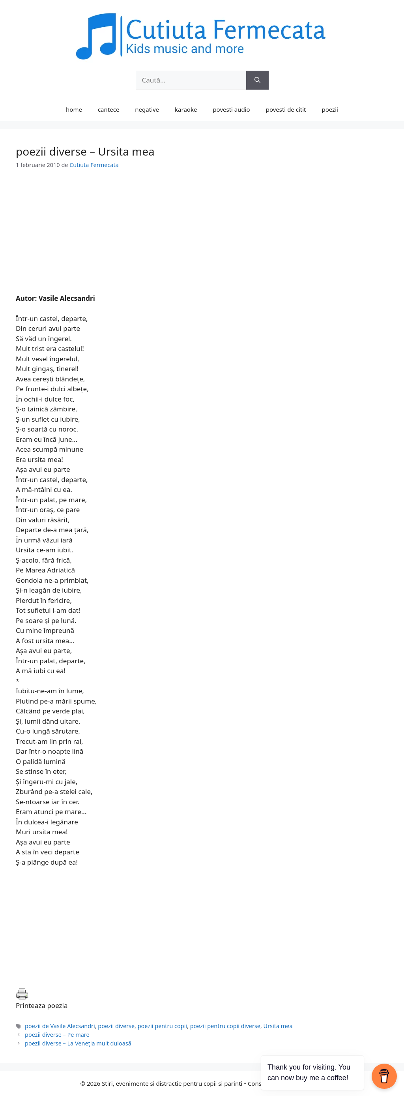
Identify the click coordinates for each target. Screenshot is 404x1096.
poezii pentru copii (162, 1026)
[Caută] (257, 80)
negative (147, 109)
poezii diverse (116, 1026)
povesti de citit (286, 109)
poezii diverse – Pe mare (57, 1034)
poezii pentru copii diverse (225, 1026)
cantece (108, 109)
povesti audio (231, 109)
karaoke (186, 109)
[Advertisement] (202, 238)
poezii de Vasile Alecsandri (60, 1026)
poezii (330, 109)
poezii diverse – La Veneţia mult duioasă (78, 1043)
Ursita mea (278, 1026)
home (74, 109)
